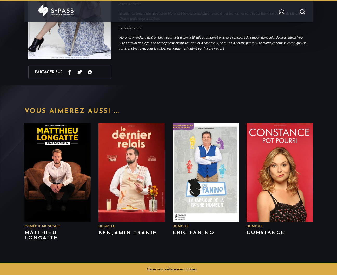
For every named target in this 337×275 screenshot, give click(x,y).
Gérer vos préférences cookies (172, 269)
